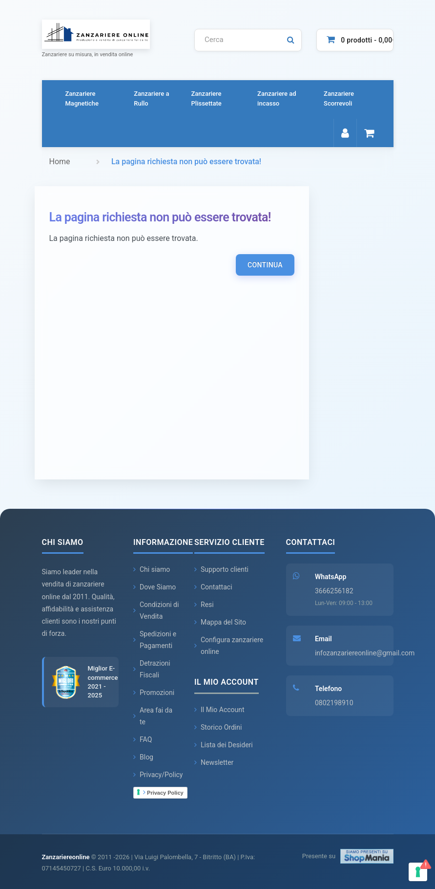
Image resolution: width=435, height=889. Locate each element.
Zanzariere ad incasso (276, 98)
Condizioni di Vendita (156, 611)
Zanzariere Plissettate (206, 98)
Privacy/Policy (158, 775)
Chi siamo (151, 570)
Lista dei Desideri (223, 745)
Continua (265, 265)
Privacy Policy (163, 792)
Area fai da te (152, 716)
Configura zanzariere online (228, 646)
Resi (204, 605)
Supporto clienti (221, 570)
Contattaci (213, 587)
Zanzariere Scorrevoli (339, 98)
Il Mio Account (219, 710)
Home (59, 161)
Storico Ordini (218, 727)
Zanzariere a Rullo (151, 98)
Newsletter (213, 762)
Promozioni (153, 693)
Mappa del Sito (220, 623)
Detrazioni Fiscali (151, 669)
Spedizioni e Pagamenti (154, 640)
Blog (143, 757)
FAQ (142, 740)
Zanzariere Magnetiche (82, 98)
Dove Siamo (154, 587)
